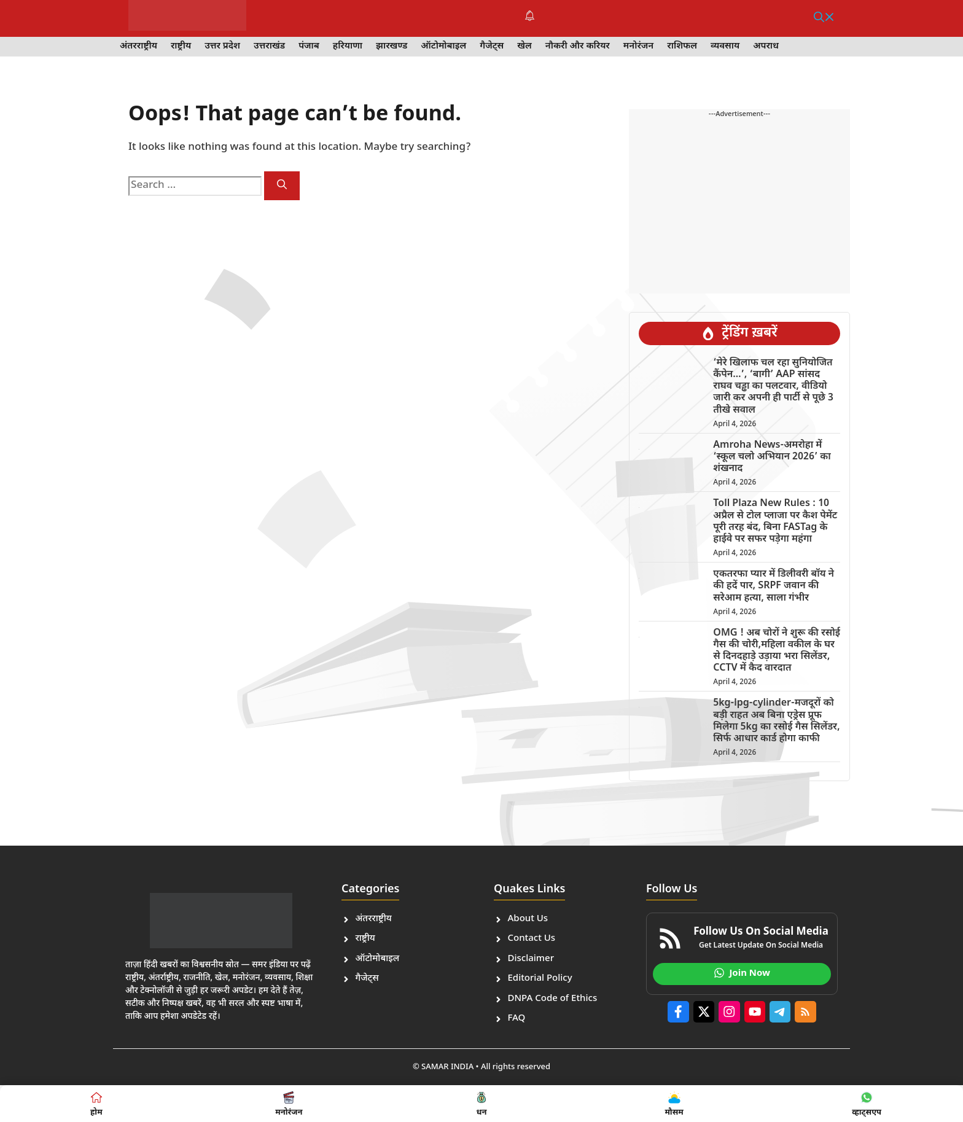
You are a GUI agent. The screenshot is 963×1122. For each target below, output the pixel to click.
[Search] (282, 185)
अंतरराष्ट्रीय (138, 46)
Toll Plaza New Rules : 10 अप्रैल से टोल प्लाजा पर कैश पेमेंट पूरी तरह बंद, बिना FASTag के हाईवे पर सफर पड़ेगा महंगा (775, 521)
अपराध (766, 46)
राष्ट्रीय (181, 46)
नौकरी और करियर (577, 46)
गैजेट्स (492, 46)
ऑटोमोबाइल (443, 46)
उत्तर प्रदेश (222, 46)
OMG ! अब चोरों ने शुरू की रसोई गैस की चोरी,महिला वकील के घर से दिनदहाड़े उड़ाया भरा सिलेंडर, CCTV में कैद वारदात (776, 651)
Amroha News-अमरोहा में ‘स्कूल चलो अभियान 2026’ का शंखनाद (771, 457)
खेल (524, 46)
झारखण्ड (391, 46)
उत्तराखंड (269, 46)
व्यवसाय (725, 46)
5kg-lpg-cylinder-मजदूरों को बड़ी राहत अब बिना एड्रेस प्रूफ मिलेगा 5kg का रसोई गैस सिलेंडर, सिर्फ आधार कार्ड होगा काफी (776, 721)
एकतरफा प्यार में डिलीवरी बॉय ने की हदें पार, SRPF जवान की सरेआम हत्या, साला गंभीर (773, 586)
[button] (824, 18)
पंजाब (308, 46)
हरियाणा (347, 46)
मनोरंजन (638, 46)
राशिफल (682, 46)
